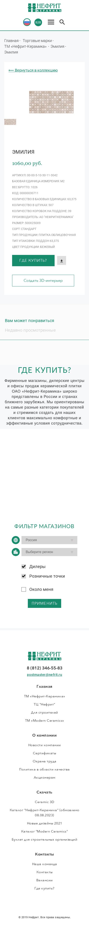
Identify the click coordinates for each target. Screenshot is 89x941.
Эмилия (57, 46)
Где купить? (33, 260)
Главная (11, 40)
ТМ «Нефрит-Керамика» (25, 46)
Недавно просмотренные (30, 330)
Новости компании (44, 745)
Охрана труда (45, 761)
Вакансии (44, 880)
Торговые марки (37, 40)
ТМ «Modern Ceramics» (44, 720)
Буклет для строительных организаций (45, 839)
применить (44, 603)
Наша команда (44, 864)
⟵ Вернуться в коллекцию (33, 70)
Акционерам (44, 777)
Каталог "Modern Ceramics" (44, 831)
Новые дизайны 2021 (44, 823)
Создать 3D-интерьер (43, 280)
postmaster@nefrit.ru (44, 675)
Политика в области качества (44, 769)
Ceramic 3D (44, 802)
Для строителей (44, 712)
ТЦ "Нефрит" (44, 704)
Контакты (45, 872)
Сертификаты (44, 753)
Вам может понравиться (29, 320)
